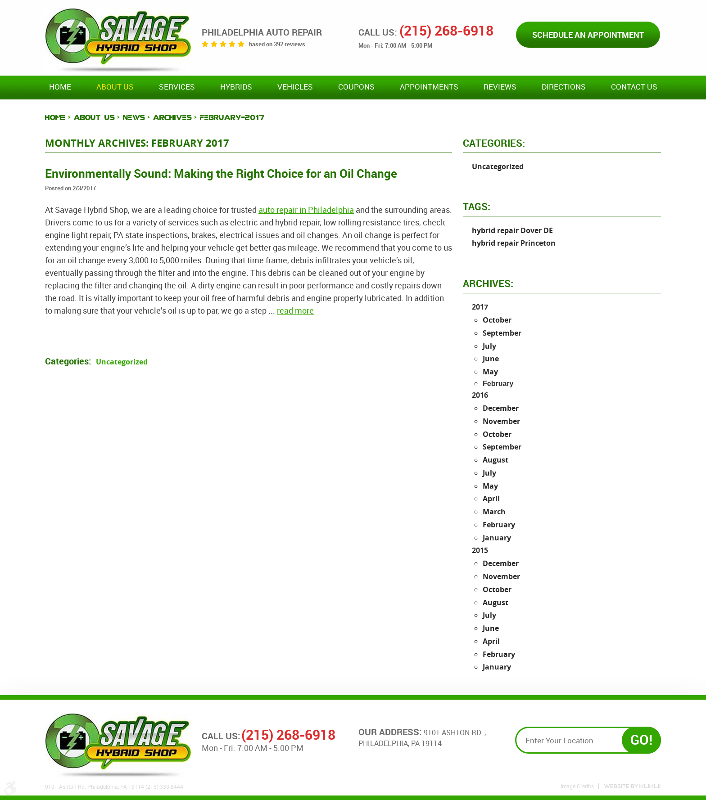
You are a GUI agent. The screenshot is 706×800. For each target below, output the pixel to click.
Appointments (429, 86)
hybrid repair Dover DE (512, 230)
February (499, 525)
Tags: (476, 206)
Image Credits (577, 786)
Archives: (488, 283)
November (501, 421)
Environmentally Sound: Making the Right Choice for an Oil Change (221, 173)
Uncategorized (122, 362)
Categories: (494, 143)
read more (295, 310)
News (134, 117)
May (490, 372)
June (491, 359)
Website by (632, 786)
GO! (641, 739)
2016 (480, 395)
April (491, 498)
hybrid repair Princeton (514, 243)
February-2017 (232, 117)
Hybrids (236, 86)
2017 (480, 307)
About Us (115, 86)
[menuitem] (60, 87)
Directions (564, 86)
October (497, 320)
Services (177, 86)
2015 (480, 550)
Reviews (500, 86)
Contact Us (634, 86)
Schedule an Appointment (588, 34)
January (497, 538)
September (502, 333)
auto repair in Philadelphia (306, 209)
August (495, 460)
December (501, 408)
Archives (172, 117)
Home (60, 86)
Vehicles (295, 86)
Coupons (356, 86)
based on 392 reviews (277, 44)
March (494, 512)
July (489, 346)
